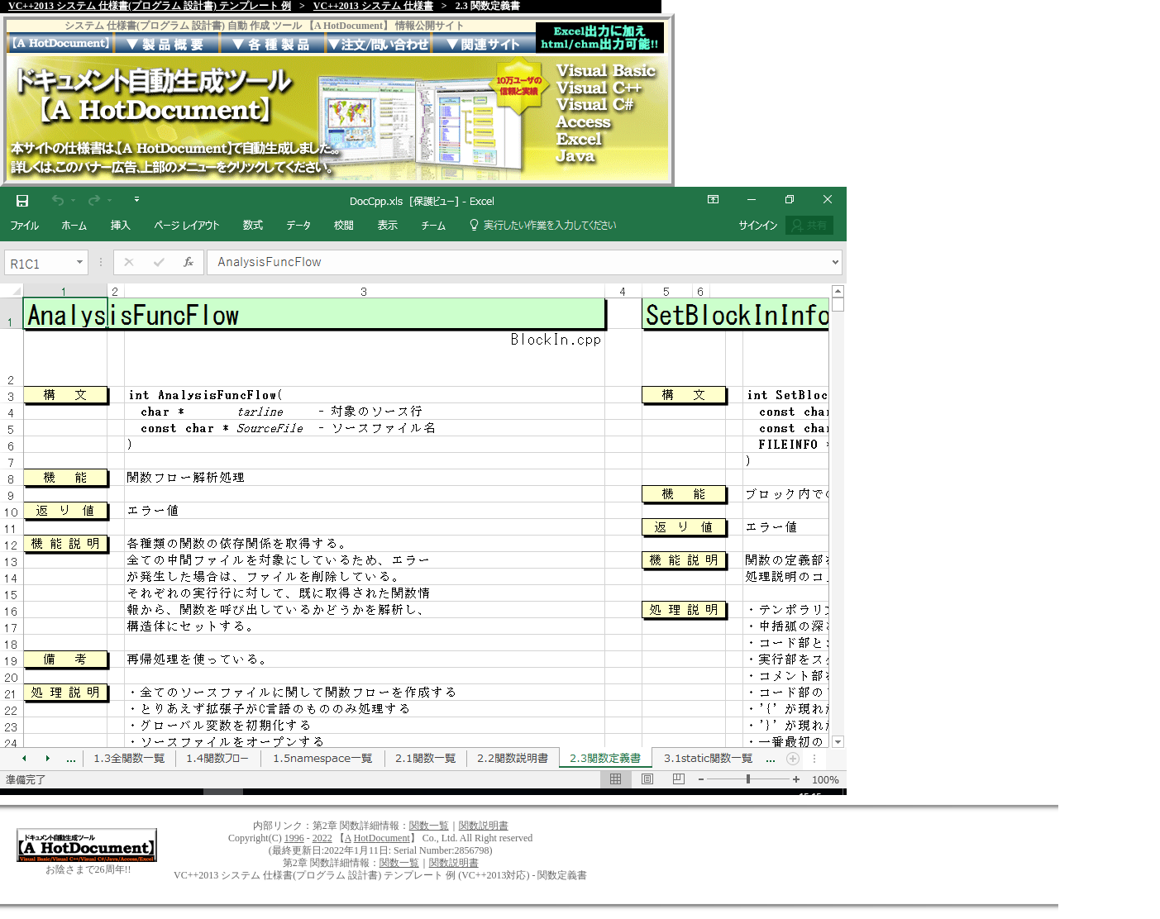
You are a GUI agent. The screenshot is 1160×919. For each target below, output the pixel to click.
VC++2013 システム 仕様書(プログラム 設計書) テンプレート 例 (149, 6)
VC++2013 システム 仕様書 (373, 6)
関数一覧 (429, 825)
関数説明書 (483, 825)
